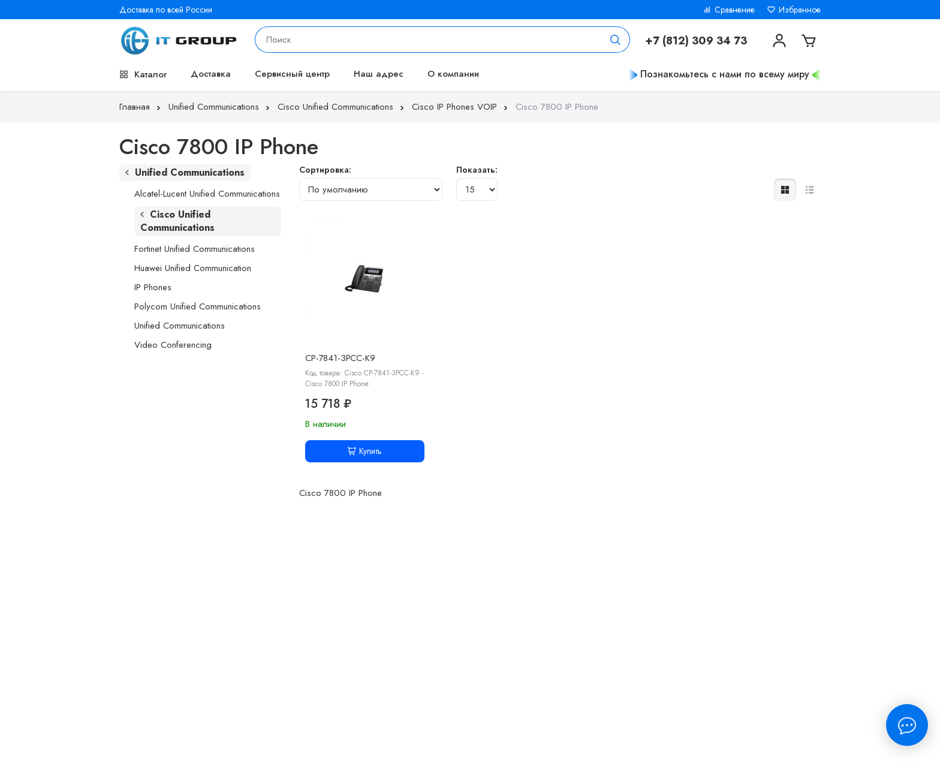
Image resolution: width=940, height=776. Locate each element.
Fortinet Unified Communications (194, 248)
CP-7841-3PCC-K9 (340, 358)
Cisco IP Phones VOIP (461, 106)
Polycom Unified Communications (197, 306)
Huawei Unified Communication (192, 268)
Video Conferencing (173, 344)
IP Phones (152, 287)
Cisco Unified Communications (342, 106)
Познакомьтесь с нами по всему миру (724, 74)
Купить (365, 451)
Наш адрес (378, 73)
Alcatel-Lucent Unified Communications (207, 193)
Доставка (211, 73)
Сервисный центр (292, 73)
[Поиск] (615, 39)
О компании (453, 73)
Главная (141, 106)
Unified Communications (220, 106)
